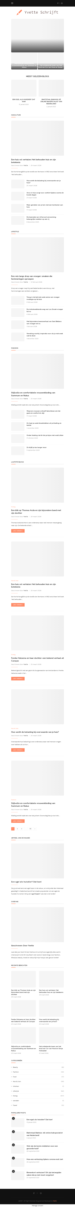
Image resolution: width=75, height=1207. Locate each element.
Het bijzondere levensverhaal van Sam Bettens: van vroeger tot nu (44, 322)
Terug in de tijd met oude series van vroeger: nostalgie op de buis (43, 298)
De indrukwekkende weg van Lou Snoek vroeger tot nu (45, 310)
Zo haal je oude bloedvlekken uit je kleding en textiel (44, 424)
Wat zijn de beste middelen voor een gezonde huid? (42, 1147)
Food (38, 1077)
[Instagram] (61, 3)
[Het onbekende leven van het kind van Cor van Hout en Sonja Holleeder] (51, 61)
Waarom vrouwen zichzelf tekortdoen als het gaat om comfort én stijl (43, 412)
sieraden (38, 1101)
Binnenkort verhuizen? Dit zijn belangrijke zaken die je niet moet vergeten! (44, 1173)
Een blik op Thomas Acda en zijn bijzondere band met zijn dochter (23, 992)
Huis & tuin (38, 1082)
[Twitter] (59, 3)
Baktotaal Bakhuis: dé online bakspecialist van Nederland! (51, 101)
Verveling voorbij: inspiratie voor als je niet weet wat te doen (45, 335)
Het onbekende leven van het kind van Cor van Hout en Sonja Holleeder (51, 1048)
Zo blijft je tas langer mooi (36, 447)
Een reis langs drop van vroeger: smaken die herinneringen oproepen (31, 277)
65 (30, 829)
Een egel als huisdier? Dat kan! (23, 100)
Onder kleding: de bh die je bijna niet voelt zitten (45, 435)
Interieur (38, 1086)
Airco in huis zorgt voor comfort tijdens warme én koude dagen (45, 194)
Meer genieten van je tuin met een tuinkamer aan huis (45, 206)
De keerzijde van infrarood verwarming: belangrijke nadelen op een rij (41, 218)
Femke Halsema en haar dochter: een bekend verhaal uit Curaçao (23, 1020)
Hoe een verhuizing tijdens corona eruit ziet (45, 1159)
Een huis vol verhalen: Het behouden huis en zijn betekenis (33, 161)
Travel (38, 1105)
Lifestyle (38, 1091)
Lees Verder (18, 531)
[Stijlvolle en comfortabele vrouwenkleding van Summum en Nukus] (24, 61)
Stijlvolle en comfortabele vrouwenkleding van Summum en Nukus (24, 65)
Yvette (26, 165)
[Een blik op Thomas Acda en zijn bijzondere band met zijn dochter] (37, 35)
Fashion (38, 1072)
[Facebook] (57, 3)
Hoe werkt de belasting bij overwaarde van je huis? (44, 182)
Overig (38, 1096)
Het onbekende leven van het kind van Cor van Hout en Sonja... (50, 66)
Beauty (38, 1067)
